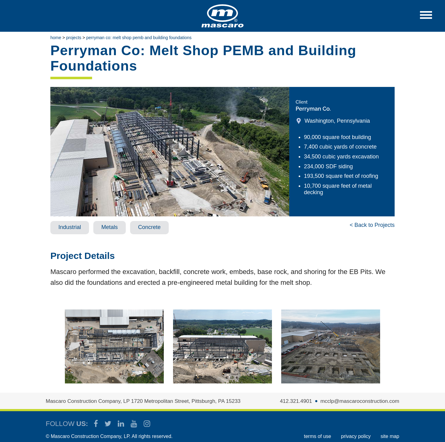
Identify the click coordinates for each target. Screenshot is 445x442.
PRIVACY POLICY (356, 436)
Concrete (149, 227)
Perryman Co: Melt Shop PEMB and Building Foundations (139, 37)
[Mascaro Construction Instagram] (147, 423)
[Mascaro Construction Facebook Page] (96, 423)
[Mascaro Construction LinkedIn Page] (121, 423)
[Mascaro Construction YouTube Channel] (134, 423)
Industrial (69, 227)
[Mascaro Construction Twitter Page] (108, 423)
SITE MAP (390, 436)
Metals (109, 227)
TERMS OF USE (317, 436)
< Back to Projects (372, 225)
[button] (426, 18)
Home (55, 37)
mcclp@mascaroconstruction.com (359, 401)
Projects (73, 37)
